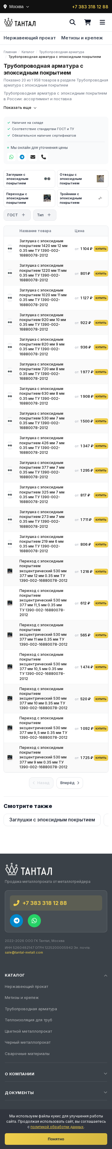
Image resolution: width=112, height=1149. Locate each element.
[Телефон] (43, 157)
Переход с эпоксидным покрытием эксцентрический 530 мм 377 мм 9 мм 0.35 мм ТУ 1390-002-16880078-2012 (43, 757)
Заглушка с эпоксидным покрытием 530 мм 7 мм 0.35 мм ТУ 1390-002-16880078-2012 (42, 420)
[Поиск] (73, 22)
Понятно (56, 1139)
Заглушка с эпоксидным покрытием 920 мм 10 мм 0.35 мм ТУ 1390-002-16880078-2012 (42, 322)
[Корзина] (87, 22)
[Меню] (102, 22)
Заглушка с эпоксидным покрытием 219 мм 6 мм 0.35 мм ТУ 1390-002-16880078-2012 (41, 543)
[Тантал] (20, 22)
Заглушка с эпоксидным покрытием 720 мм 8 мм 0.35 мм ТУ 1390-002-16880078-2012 (42, 371)
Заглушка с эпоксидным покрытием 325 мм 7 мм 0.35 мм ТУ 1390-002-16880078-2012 (42, 494)
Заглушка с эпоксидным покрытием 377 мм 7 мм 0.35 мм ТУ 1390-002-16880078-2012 (42, 469)
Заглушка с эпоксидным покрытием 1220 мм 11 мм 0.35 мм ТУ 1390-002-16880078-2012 (43, 272)
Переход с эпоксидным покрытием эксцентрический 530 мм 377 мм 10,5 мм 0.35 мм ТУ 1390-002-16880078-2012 (43, 666)
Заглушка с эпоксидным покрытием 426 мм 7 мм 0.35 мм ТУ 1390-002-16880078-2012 (42, 445)
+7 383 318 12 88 (90, 6)
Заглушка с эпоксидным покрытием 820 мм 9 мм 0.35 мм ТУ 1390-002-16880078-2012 (42, 346)
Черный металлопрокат (27, 1042)
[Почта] (33, 157)
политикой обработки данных (57, 1127)
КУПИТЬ (101, 248)
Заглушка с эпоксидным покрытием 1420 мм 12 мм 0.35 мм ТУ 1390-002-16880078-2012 (43, 248)
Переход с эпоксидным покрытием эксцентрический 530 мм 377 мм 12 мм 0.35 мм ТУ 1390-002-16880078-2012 (43, 571)
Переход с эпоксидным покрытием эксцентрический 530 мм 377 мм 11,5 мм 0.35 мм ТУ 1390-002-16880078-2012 (43, 602)
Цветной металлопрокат (28, 1031)
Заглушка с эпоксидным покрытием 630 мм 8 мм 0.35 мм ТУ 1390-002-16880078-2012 (42, 395)
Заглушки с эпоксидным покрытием (52, 820)
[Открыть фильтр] (23, 215)
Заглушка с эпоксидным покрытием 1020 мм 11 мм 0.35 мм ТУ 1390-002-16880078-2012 (43, 297)
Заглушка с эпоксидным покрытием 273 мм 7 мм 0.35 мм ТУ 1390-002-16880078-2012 (42, 519)
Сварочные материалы (27, 1053)
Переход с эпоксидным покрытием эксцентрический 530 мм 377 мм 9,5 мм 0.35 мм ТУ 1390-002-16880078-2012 (43, 728)
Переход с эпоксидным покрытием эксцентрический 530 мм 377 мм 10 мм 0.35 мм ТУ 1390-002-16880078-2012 (43, 698)
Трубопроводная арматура (31, 1008)
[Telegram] (22, 157)
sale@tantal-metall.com (24, 952)
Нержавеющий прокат (30, 38)
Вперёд (69, 782)
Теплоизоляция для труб (28, 1019)
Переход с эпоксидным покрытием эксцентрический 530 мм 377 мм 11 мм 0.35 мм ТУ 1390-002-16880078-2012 (43, 635)
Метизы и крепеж (82, 38)
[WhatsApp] (11, 157)
